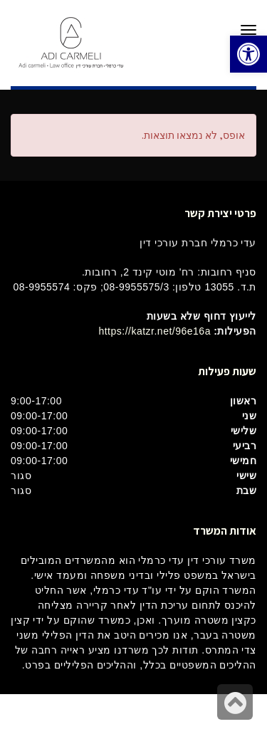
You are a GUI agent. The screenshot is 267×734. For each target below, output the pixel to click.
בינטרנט (111, 714)
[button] (248, 54)
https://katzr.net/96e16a (154, 331)
